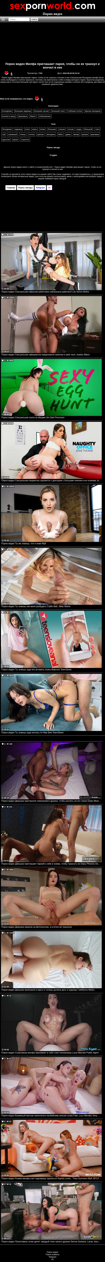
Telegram (52, 1257)
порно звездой (59, 178)
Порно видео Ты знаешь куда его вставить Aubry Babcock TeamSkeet (36, 669)
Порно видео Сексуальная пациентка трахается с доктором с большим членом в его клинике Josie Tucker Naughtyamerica (51, 480)
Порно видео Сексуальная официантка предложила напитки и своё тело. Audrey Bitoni (45, 354)
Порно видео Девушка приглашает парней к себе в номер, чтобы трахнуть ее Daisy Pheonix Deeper (51, 864)
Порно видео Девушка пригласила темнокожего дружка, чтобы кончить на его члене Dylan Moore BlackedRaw (51, 801)
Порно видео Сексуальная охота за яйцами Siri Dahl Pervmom (32, 417)
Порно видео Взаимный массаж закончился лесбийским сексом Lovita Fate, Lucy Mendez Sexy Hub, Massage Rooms (51, 1115)
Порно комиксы (52, 1254)
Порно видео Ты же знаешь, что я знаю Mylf (23, 543)
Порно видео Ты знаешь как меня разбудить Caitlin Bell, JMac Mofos (35, 606)
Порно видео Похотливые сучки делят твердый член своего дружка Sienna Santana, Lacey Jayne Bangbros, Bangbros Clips (51, 1241)
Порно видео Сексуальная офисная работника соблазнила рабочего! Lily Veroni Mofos (45, 292)
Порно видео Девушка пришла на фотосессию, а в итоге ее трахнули (36, 927)
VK (52, 1259)
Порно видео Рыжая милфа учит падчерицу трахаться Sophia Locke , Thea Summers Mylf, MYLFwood (51, 1178)
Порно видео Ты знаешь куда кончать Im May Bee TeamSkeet (32, 732)
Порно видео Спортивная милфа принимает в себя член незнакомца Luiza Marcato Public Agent (50, 1053)
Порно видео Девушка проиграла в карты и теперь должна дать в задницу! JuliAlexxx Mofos (47, 990)
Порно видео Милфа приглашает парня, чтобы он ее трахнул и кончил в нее (52, 65)
